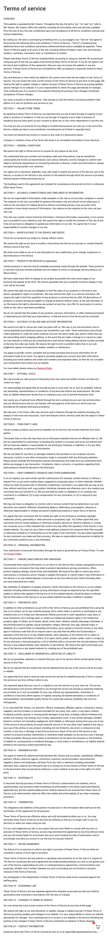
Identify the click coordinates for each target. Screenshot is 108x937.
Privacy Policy (14, 554)
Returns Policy (45, 368)
